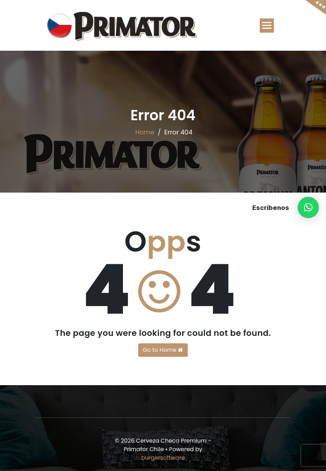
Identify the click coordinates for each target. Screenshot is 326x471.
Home (144, 132)
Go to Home (163, 350)
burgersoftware (163, 458)
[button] (308, 207)
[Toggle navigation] (267, 25)
